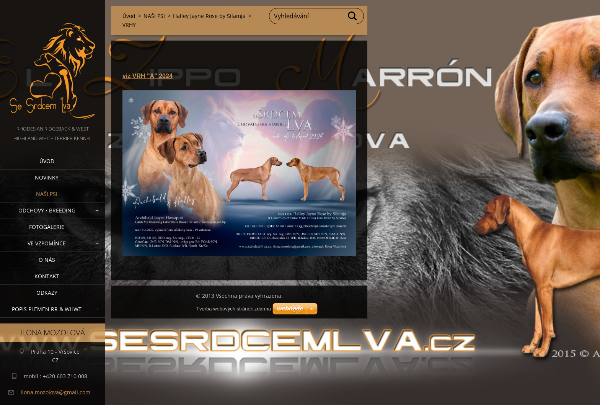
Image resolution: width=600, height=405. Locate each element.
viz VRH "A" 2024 (147, 76)
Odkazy (46, 292)
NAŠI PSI (46, 194)
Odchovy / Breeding (46, 210)
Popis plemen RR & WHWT (47, 309)
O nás (47, 259)
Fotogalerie (46, 226)
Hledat (353, 16)
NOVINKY (47, 177)
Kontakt (46, 276)
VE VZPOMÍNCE (47, 243)
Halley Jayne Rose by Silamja (209, 16)
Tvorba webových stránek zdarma (233, 309)
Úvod (46, 161)
